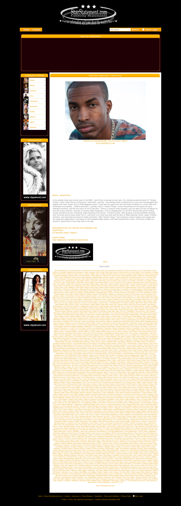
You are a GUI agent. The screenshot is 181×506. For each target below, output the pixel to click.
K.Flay (89, 457)
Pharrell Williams (138, 413)
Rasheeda (147, 292)
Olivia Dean (115, 480)
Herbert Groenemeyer (117, 384)
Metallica (111, 399)
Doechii (111, 479)
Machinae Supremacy (136, 279)
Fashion (33, 91)
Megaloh (80, 326)
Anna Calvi (153, 352)
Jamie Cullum (143, 331)
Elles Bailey (66, 414)
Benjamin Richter (110, 418)
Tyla (70, 475)
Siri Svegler (131, 330)
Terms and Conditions (111, 496)
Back (105, 262)
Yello (142, 465)
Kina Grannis (137, 350)
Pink (69, 419)
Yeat (113, 482)
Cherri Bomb (150, 308)
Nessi (103, 342)
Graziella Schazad (149, 367)
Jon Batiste (92, 472)
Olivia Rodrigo (114, 475)
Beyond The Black (61, 369)
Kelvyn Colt (117, 425)
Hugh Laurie (110, 331)
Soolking (145, 463)
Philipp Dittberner (123, 418)
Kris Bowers (150, 342)
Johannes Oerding (91, 394)
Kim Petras (132, 474)
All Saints (125, 389)
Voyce (150, 438)
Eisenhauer (78, 353)
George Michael (116, 460)
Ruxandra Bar (115, 289)
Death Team (121, 370)
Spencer (56, 360)
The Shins (133, 418)
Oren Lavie (81, 428)
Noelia (67, 297)
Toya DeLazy (71, 318)
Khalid (154, 416)
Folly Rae (98, 435)
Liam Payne (128, 460)
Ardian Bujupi (83, 291)
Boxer (113, 370)
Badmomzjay (153, 463)
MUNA (98, 453)
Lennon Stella (113, 463)
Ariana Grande (92, 384)
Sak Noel (104, 284)
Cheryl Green (117, 377)
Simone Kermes (150, 282)
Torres (111, 372)
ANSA (118, 353)
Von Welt (57, 404)
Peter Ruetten (125, 284)
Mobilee (87, 297)
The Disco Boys (139, 296)
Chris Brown (152, 418)
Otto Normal (78, 345)
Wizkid (119, 416)
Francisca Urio (59, 281)
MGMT (126, 423)
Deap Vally (111, 311)
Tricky (140, 323)
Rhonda (74, 365)
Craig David (121, 426)
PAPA (112, 335)
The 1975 (153, 387)
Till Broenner (121, 362)
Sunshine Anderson (74, 279)
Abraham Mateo (69, 426)
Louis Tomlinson (58, 418)
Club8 (115, 330)
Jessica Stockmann (122, 277)
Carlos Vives (82, 325)
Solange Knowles (74, 401)
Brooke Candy (96, 396)
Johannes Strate (58, 296)
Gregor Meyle (113, 352)
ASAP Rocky (57, 445)
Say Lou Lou (126, 335)
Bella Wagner (137, 316)
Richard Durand (60, 311)
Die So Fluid (137, 338)
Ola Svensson (140, 311)
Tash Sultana (105, 440)
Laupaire (99, 377)
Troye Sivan (128, 380)
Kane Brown (87, 452)
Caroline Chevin (145, 314)
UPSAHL (64, 448)
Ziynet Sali (141, 287)
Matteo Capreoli (59, 380)
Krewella (56, 328)
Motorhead (56, 345)
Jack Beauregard (136, 289)
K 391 (118, 435)
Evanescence (118, 423)
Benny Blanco (148, 455)
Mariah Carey (149, 425)
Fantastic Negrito (85, 433)
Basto (102, 287)
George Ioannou (94, 350)
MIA (107, 397)
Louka (143, 404)
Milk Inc (129, 296)
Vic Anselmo (61, 284)
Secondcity (69, 353)
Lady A (111, 325)
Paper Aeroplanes (125, 340)
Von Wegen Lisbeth (93, 450)
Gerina (137, 294)
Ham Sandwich (81, 348)
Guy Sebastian (83, 423)
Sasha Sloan (135, 445)
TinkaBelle (130, 311)
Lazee (143, 294)
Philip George (73, 369)
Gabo (156, 274)
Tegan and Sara (75, 391)
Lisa (54, 479)
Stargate (117, 408)
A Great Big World (100, 353)
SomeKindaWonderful (134, 367)
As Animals (104, 357)
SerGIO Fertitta (137, 362)
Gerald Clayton (83, 331)
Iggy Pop (82, 457)
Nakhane (76, 431)
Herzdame (101, 343)
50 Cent (135, 469)
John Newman (149, 345)
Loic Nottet (84, 375)
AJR (77, 418)
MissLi (88, 281)
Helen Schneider (105, 380)
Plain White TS (118, 291)
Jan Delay (99, 470)
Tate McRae (91, 475)
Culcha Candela (124, 414)
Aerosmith (142, 469)
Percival (153, 333)
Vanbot (128, 328)
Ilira (113, 440)
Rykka (130, 318)
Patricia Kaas (104, 335)
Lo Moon (144, 421)
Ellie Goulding (91, 372)
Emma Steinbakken (124, 457)
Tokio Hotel (118, 406)
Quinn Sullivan (68, 409)
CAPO (122, 480)
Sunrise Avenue (74, 270)
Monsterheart (138, 365)
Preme (132, 435)
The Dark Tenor (107, 350)
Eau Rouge (77, 352)
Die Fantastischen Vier (70, 425)
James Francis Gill (142, 360)
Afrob (104, 403)
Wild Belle (56, 319)
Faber (111, 408)
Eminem (142, 426)
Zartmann (104, 479)
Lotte (88, 408)
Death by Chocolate (99, 311)
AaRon (65, 391)
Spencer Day (115, 275)
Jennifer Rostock (74, 396)
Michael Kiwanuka (70, 455)
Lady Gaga (119, 399)
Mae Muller (73, 462)
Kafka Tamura (105, 370)
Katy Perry (62, 384)
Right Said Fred (151, 296)
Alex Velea (85, 279)
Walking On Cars (114, 452)
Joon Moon (88, 419)
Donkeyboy (97, 299)
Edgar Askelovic (74, 303)
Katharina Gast (80, 286)
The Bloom (83, 406)
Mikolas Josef (71, 443)
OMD (77, 421)
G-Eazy (153, 357)
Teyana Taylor (113, 467)
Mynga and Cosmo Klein (62, 365)
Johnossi (64, 328)
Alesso (139, 374)
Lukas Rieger (62, 399)
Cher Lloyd (86, 458)
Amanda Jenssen (83, 318)
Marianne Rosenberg (75, 272)
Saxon (69, 431)
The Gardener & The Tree (69, 416)
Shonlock (94, 281)
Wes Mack (69, 333)
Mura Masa (107, 455)
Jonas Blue (84, 389)
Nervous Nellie (85, 360)
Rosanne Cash (136, 467)
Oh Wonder (76, 460)
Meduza (78, 458)
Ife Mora (116, 333)
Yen (112, 313)
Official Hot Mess (136, 301)
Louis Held (88, 455)
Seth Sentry (67, 379)
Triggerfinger (85, 306)
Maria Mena (114, 465)
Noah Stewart (103, 306)
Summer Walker (150, 457)
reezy (104, 474)
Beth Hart (108, 308)
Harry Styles (63, 411)
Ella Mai (105, 467)
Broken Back (136, 447)
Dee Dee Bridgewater (98, 360)
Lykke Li (91, 435)
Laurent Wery (103, 303)
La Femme (128, 338)
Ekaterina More (151, 275)
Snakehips (152, 431)
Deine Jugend (69, 292)
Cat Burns (80, 479)
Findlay (150, 384)
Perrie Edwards (77, 477)
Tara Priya (102, 281)
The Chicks (149, 465)
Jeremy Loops (147, 467)
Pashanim (107, 477)
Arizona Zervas (58, 463)
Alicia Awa (61, 470)
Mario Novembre (70, 428)
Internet (33, 127)
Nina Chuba (135, 472)
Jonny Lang (97, 419)
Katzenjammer (58, 306)
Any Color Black (104, 313)
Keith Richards (131, 384)
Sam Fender (137, 455)
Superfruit (57, 414)
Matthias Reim (59, 408)
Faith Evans (123, 374)
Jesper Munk (103, 325)
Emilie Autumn (93, 325)
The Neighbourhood (117, 428)
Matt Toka (139, 303)
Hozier (66, 362)
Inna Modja (79, 292)
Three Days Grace (85, 425)
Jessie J (99, 323)
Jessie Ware (83, 308)
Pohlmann (56, 406)
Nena (56, 318)
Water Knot (136, 335)
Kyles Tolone (95, 408)
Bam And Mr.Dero (67, 360)
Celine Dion (153, 435)
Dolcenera (56, 313)
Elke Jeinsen (113, 272)
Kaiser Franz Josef (86, 413)
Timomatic (124, 303)
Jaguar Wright (151, 287)
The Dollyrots (127, 316)
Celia (138, 297)
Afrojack (94, 297)
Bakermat (154, 452)
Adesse (80, 438)
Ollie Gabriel (90, 391)
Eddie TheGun (95, 318)
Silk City (105, 441)
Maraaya (93, 362)
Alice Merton (118, 436)
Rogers (132, 419)
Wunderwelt (152, 414)
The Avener (75, 364)
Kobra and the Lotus (126, 309)
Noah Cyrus (143, 409)
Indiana (73, 350)
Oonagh (68, 342)
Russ (91, 414)
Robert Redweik (151, 372)
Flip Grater (122, 348)
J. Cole (128, 480)
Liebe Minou (153, 284)
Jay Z (55, 470)
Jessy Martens (78, 419)
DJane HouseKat (123, 301)
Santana (146, 350)
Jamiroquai (111, 404)
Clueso (150, 462)
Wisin (110, 425)
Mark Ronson (97, 445)
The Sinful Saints (120, 372)
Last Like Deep (58, 323)
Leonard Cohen (141, 423)
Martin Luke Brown (111, 374)
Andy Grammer (141, 286)
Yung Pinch (126, 447)
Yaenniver (64, 472)
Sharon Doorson (127, 308)
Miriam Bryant (63, 308)
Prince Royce (72, 433)
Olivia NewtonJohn (149, 289)
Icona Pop (114, 314)
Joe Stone (122, 379)
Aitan (96, 287)
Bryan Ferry (105, 309)
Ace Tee (149, 419)
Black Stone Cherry (130, 387)
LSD (116, 440)
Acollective (92, 365)
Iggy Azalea (152, 316)
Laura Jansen (150, 279)
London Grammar (122, 331)
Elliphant (122, 328)
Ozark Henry (95, 342)
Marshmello (109, 436)
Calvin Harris (101, 369)
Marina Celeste (142, 284)
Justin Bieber (75, 380)
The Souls (133, 389)
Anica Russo (69, 463)
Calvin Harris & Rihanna (107, 394)
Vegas (86, 362)
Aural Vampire (91, 286)
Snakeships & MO (133, 404)
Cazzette (155, 364)
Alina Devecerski (149, 313)
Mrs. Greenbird (110, 362)
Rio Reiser (56, 472)
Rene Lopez (122, 281)
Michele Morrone (114, 469)
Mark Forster (58, 391)
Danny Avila (152, 443)
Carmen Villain (149, 323)
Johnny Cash (124, 450)
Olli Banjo (88, 411)
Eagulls (80, 394)
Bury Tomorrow (140, 433)
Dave (98, 404)
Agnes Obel (124, 333)
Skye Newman (151, 480)
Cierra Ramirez (150, 309)
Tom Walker (93, 421)
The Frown (152, 326)
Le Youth (71, 328)
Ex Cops (75, 367)
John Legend (128, 401)
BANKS (145, 338)
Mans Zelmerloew (95, 375)
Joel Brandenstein (119, 409)
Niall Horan (112, 457)
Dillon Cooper (66, 367)
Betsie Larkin (89, 287)
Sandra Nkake (75, 316)
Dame (155, 347)
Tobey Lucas (57, 379)
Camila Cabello (108, 411)
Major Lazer (97, 403)
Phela (137, 375)
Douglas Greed (110, 347)
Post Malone (58, 436)
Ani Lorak (61, 282)
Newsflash (98, 496)
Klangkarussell (134, 355)
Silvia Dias (80, 282)
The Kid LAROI (125, 472)
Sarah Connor (113, 375)
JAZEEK (67, 480)
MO (81, 340)
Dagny (155, 460)
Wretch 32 (100, 362)
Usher (73, 397)
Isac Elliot (121, 336)
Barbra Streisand (83, 443)
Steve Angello (94, 357)
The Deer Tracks (80, 321)
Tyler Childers (153, 453)
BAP (142, 357)
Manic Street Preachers (124, 430)
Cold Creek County (58, 377)
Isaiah (93, 443)
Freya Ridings (58, 455)
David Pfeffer (152, 365)
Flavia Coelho (64, 316)
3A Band (129, 342)
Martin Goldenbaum (71, 358)
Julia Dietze (80, 281)
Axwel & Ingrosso (86, 392)
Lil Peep (99, 443)
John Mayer (79, 409)
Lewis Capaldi (147, 460)
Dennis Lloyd (71, 450)
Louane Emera (118, 380)
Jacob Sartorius (127, 425)
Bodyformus (79, 463)
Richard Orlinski (104, 319)
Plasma (136, 352)
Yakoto (133, 284)
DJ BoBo (135, 391)
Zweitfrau (86, 284)
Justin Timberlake (108, 392)
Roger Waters (119, 411)
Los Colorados (103, 296)
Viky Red (69, 301)
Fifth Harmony (146, 397)
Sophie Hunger (97, 345)
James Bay (85, 380)
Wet (85, 438)
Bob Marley (64, 462)
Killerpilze (141, 389)
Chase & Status (103, 384)
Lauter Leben (100, 316)
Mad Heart (111, 326)
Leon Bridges (106, 433)
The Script (117, 419)
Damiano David (85, 480)
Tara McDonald (139, 299)
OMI (145, 365)
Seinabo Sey (97, 386)
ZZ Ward (144, 326)
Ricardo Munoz (97, 289)
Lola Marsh (110, 458)
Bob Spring (107, 377)
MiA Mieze (131, 374)
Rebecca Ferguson (90, 399)
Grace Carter (70, 418)
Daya (138, 397)
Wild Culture (133, 443)
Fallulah (135, 340)
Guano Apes (57, 286)
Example (123, 350)
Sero (73, 436)
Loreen (128, 306)
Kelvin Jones (138, 380)
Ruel (145, 431)
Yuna (89, 303)
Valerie (62, 294)
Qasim (136, 333)
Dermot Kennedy (126, 455)
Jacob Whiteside (58, 397)
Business (33, 106)
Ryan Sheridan (120, 325)
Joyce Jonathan (60, 279)
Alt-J (144, 316)
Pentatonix (87, 345)
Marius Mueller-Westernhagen (63, 458)
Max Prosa (154, 406)
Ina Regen (134, 441)
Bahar (104, 326)
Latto (125, 474)
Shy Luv (103, 404)
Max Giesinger (147, 347)
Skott (90, 430)
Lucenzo (87, 274)
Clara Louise (58, 428)
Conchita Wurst (96, 364)
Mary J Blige (136, 382)
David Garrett (148, 380)
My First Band (123, 352)
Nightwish (82, 372)
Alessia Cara (94, 389)
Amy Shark (125, 435)
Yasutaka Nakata (89, 404)
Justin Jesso (92, 438)
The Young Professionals (80, 309)
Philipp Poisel (73, 399)
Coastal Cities (131, 319)
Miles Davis (144, 450)
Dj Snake (124, 469)
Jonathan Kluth (111, 342)
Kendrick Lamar (120, 386)
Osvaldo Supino (112, 379)
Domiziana (56, 474)
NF (130, 469)
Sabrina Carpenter (79, 475)
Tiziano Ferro (85, 460)
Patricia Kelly (110, 462)
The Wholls (84, 430)
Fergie (151, 394)
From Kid (100, 365)
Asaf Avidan (74, 308)
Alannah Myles (94, 291)
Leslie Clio (116, 308)
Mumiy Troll (81, 382)
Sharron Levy (148, 362)
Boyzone (101, 336)
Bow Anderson (124, 465)
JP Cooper (120, 462)
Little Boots (151, 304)
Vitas (97, 272)
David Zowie (153, 377)
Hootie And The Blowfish (144, 458)
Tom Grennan (98, 418)
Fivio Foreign (113, 472)
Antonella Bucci (124, 272)
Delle (67, 392)
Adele (62, 392)
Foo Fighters (97, 411)
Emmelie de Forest (109, 323)
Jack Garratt (66, 386)
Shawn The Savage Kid (114, 338)
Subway (129, 282)
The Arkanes (108, 345)
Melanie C (70, 404)
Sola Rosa (66, 289)
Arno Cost (73, 297)
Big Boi (121, 413)
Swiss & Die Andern (92, 367)
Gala (133, 336)
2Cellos (61, 440)
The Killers (137, 463)
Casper (96, 414)
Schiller (146, 386)
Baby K (109, 321)
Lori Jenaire (131, 281)
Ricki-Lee (153, 348)
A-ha (72, 474)
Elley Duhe (91, 441)
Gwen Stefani (142, 384)
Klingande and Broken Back (69, 441)
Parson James (99, 430)
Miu (90, 311)
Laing (120, 358)
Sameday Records (147, 408)
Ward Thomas (125, 445)
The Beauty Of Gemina (132, 394)
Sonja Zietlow (70, 282)
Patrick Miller (95, 304)
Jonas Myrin (57, 321)
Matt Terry (62, 431)
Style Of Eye (88, 340)
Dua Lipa (139, 440)
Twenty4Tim (118, 474)
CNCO (140, 431)
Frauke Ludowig (88, 272)
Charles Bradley (110, 336)
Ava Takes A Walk (102, 282)
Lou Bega (148, 281)
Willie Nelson (119, 431)
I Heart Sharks (143, 343)
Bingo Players (132, 348)
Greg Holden (71, 377)
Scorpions (128, 291)
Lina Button (125, 289)
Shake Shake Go (58, 372)
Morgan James (103, 372)
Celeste (61, 460)
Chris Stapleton (87, 467)
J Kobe (128, 347)
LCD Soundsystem (60, 419)
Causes (63, 443)
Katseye (60, 480)
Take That (82, 384)
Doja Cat (91, 347)
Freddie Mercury (72, 457)
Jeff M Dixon (93, 313)
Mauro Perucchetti (150, 303)
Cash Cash (153, 343)
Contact (67, 496)
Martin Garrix (121, 404)
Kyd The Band (145, 452)
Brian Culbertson (138, 275)
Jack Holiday (59, 304)
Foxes (130, 350)
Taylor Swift (123, 375)
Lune (85, 477)
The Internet (117, 438)
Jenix (61, 340)
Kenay (147, 406)
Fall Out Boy (89, 387)
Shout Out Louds (132, 426)
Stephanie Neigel (70, 326)
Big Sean (78, 404)
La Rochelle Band (128, 353)
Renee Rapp (129, 475)
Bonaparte (75, 289)
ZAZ (71, 321)
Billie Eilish (115, 450)
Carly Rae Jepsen (89, 379)
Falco (60, 409)
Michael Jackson (60, 423)
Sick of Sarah (112, 281)
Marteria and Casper (105, 438)
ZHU (75, 357)
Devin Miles (147, 270)
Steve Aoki (142, 443)
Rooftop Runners (66, 343)
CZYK (112, 453)
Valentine (57, 367)
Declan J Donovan (145, 441)
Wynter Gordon (91, 296)
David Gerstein (138, 274)
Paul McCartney (101, 469)
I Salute (151, 430)
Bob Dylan (153, 450)
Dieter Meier (136, 347)
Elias (80, 462)
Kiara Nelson (127, 463)
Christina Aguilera (63, 435)
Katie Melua (102, 401)
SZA (145, 414)
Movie (32, 85)
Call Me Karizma (76, 445)
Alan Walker (75, 392)
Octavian (66, 445)
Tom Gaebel (105, 358)
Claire (93, 323)
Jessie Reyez (141, 462)
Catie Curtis (64, 287)
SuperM (105, 457)
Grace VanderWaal (82, 426)
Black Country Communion (141, 416)
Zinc (131, 352)
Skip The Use (120, 311)
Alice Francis (69, 304)
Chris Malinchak (70, 355)
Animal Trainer (111, 343)
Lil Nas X (66, 453)
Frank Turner (133, 453)
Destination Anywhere (122, 313)
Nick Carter (78, 274)
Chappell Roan (129, 479)
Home (40, 496)
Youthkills (66, 321)
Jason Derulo (83, 469)
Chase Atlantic (146, 445)
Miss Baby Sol (58, 292)
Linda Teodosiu (113, 284)
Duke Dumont (112, 348)
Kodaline (68, 323)
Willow (155, 470)
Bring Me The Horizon (127, 440)
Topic (64, 389)
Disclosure (134, 377)
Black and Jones (137, 313)
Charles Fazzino (92, 294)
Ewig (74, 382)
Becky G (131, 433)
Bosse (71, 448)
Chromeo (140, 281)
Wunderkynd (81, 374)
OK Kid (114, 433)
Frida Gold (104, 272)
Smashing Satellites (110, 364)
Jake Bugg (65, 313)
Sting (64, 401)
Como (123, 319)
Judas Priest (111, 426)
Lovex (122, 299)
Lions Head (144, 377)
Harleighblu (108, 333)
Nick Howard (150, 311)
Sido (67, 380)
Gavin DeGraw (100, 397)
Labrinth (118, 453)
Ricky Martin (102, 399)
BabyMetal (92, 477)
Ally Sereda (83, 311)
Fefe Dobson (68, 336)
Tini (76, 469)
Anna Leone (96, 433)
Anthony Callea (66, 319)
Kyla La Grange (114, 357)
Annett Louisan (136, 270)
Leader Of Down (91, 448)
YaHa (132, 294)
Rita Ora (124, 452)
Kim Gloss (101, 297)
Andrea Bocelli (72, 384)
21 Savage (110, 431)
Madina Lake (124, 286)
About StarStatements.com (105, 486)
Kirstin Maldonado (68, 413)
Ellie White (102, 294)
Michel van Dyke (88, 352)
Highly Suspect (138, 406)
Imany (56, 287)
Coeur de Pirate (148, 374)
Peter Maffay (127, 406)
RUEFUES (136, 357)
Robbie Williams (129, 399)
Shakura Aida (73, 275)
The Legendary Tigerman (136, 372)
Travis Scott (69, 440)
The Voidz (106, 428)
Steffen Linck (57, 352)
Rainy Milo (83, 313)
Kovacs (135, 358)
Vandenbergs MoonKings (81, 342)
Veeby (55, 335)
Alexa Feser (108, 365)
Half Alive (100, 447)
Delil (57, 441)
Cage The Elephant (122, 448)
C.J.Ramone (128, 365)
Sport (32, 122)
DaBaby (56, 465)
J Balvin (68, 460)
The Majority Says (121, 355)
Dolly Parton (106, 450)
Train (77, 413)
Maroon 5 (110, 401)
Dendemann (109, 448)
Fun (123, 306)
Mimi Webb (83, 472)
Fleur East (117, 389)
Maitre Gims (130, 428)
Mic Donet (94, 306)
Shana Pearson (147, 382)
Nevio (112, 279)
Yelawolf (118, 382)
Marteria (153, 340)
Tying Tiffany (131, 292)
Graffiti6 (154, 306)
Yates (120, 387)
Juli (119, 360)
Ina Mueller (62, 272)
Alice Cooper (111, 360)
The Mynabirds (114, 303)
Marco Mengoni (144, 318)
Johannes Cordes (123, 294)
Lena (74, 423)
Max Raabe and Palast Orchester (129, 364)
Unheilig (153, 360)
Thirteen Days (77, 379)
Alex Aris (137, 430)
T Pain (113, 416)
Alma (125, 403)
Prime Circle (144, 328)
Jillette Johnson (59, 331)
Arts (31, 96)
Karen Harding (67, 370)
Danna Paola (104, 465)
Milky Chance (141, 330)
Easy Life (56, 462)
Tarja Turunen (58, 291)
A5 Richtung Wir (135, 277)
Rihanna (153, 375)
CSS (119, 323)
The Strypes (96, 326)
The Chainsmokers (106, 389)
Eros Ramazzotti (108, 382)
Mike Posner (85, 396)
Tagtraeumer (61, 374)
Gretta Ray (135, 408)
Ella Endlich (60, 353)
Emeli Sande (123, 314)
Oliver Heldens (83, 357)
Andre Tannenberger (84, 277)
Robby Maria (144, 358)
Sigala (64, 404)
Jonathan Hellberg (77, 447)
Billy (83, 391)
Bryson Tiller (115, 421)
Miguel (92, 426)
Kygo (69, 389)
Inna (144, 277)
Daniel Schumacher (123, 326)
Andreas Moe (71, 374)
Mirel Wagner (127, 358)
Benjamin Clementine (129, 323)
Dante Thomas (102, 286)
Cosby (147, 357)
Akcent (80, 297)
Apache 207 (73, 465)
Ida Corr (149, 299)
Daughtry (67, 436)
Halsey (93, 458)
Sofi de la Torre (82, 350)
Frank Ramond (68, 286)
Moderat (118, 391)
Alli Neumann (148, 474)
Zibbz (75, 319)
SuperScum (91, 374)
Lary (80, 358)
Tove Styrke (145, 375)
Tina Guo (137, 438)
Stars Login (139, 496)
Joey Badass (126, 408)
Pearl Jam (64, 465)
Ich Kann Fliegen (76, 299)
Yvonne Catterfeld (65, 335)
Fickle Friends (112, 403)
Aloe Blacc (66, 338)
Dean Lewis (81, 450)
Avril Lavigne (113, 441)
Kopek (76, 360)
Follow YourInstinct (87, 316)
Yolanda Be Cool (147, 297)
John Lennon (135, 465)
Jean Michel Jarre (94, 440)
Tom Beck (126, 270)
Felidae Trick (67, 352)
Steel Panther (132, 343)
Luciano (110, 474)
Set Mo (103, 387)
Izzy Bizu (90, 397)
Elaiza (140, 345)
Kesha (82, 414)
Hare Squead (97, 416)
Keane (95, 455)
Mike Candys (148, 301)
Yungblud (116, 455)
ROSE (145, 477)
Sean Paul (62, 457)
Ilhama (106, 289)
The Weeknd (94, 380)
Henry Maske (89, 282)
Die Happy (121, 342)
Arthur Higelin (139, 309)
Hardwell (93, 369)
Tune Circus (114, 367)
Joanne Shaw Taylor (100, 452)
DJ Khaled (68, 408)
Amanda (70, 406)
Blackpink (57, 467)
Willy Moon (129, 299)
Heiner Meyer (135, 272)
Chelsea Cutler (88, 462)
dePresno (154, 413)
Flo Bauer (74, 338)
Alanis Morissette (67, 452)
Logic (130, 452)
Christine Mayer (84, 275)
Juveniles (130, 325)
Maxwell (125, 443)
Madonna (100, 374)
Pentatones (95, 370)
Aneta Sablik (102, 348)
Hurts (79, 377)
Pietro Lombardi (130, 462)
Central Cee (65, 474)
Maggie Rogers (110, 447)
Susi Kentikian (110, 430)
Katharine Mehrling (60, 275)
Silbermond (63, 396)
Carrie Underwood (59, 450)
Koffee (119, 447)
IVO (124, 343)
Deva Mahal (101, 431)
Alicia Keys (97, 392)
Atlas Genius (151, 330)
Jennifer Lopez (141, 396)
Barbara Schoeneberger (79, 435)
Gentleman (137, 460)
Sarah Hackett (65, 309)
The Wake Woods (152, 426)
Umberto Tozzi (120, 282)
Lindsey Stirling (138, 370)
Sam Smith (111, 353)
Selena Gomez (66, 382)
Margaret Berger (151, 321)
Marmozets (121, 347)
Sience (32, 117)
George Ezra (145, 335)
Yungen (69, 423)
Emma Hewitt (141, 304)
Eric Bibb (136, 342)
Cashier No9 (151, 277)
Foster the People (141, 353)
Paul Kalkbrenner (131, 431)
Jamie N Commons (76, 362)
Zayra (111, 292)
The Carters (67, 438)
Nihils (133, 360)
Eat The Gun (99, 347)
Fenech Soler (126, 357)
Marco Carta (122, 297)
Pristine (109, 387)
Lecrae (60, 426)
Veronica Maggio (106, 291)
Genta (74, 277)
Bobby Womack (115, 306)
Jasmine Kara (122, 304)
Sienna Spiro (92, 482)
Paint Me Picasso (100, 340)
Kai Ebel (119, 270)
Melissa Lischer (143, 348)
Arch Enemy (141, 419)
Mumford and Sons (138, 480)
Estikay (155, 403)
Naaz (138, 411)
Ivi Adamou (111, 294)
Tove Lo (116, 350)
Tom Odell (73, 394)
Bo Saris (60, 347)
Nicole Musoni (101, 321)
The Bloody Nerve (81, 336)
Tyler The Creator (129, 477)
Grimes (113, 318)
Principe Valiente (120, 292)
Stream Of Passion (121, 279)
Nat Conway (97, 425)
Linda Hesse (90, 314)
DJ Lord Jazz (63, 303)
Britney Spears (64, 394)
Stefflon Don (75, 403)
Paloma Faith (59, 342)
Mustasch (92, 431)
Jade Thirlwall (116, 477)
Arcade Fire (114, 413)
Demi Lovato (126, 382)
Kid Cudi (92, 469)
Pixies (120, 343)
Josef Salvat (82, 365)
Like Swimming (84, 338)
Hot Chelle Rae (140, 325)
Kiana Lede (101, 458)
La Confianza (104, 367)
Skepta (147, 475)
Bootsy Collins (125, 421)
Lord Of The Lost (63, 299)
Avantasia (133, 448)
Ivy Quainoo (73, 330)
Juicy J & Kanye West (144, 399)
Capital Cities (95, 330)
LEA (125, 436)
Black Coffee (126, 391)
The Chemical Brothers (142, 401)
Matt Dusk (106, 275)
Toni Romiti (87, 445)
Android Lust (150, 294)
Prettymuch (84, 421)
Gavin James (93, 423)
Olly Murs (62, 318)
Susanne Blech (112, 340)
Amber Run (144, 352)
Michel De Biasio (101, 352)
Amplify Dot (117, 321)
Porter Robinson (83, 355)
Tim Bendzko (70, 296)
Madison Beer (96, 480)
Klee (54, 284)
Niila (137, 379)
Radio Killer (105, 304)
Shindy (125, 453)
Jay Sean (106, 416)
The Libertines (77, 386)
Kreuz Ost (152, 331)
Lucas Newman (101, 391)
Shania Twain (87, 474)
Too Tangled (141, 319)
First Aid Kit (136, 421)
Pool (54, 374)
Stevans (154, 379)
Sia (85, 397)
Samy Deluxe (80, 296)
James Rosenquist (71, 291)
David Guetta (143, 340)
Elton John (80, 387)
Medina (62, 301)
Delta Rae (126, 377)
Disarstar (78, 474)
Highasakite (57, 350)
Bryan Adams (145, 379)
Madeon (129, 370)
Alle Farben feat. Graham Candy (75, 347)
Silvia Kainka (61, 274)
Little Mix (111, 391)
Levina (63, 406)
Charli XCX (144, 355)
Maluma (64, 433)
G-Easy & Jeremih (128, 396)
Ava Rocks (94, 279)
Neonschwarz (144, 369)
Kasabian (104, 408)
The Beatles (96, 457)
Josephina (135, 328)
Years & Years (84, 369)
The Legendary (86, 403)
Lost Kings (109, 423)
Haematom (152, 423)
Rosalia (140, 474)
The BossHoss (111, 301)
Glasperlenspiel (102, 292)
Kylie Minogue (74, 430)
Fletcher (81, 455)
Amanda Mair (87, 301)
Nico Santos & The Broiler (93, 409)
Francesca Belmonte (72, 375)
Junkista (118, 335)
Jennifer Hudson (132, 409)
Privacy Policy (126, 496)
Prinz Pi (56, 416)
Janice (102, 423)
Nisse (115, 387)
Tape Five (132, 304)
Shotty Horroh (124, 441)
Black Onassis (59, 333)
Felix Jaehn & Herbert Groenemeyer (128, 392)
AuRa (105, 425)
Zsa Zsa (139, 477)
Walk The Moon (68, 421)
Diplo (60, 453)
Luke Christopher (146, 403)
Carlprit (127, 336)
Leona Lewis (131, 386)
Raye (122, 475)
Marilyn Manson (129, 458)
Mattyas (72, 287)
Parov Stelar (114, 296)
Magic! (99, 441)
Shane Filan (122, 330)
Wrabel (128, 413)
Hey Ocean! (92, 336)
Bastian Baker (134, 314)
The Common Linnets (93, 382)
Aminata (131, 375)
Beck (80, 399)
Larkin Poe (57, 389)
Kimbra (103, 274)
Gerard (55, 308)
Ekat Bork (153, 350)
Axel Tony (113, 304)
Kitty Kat (70, 274)
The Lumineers (107, 396)
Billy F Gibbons (71, 470)
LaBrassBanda (134, 403)
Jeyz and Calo (128, 438)
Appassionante (131, 287)
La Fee (111, 282)
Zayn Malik (75, 389)
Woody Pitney (88, 353)
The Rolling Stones (88, 377)
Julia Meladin (66, 477)
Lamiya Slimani (147, 392)
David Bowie (134, 450)
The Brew (93, 338)
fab (97, 426)
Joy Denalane (146, 272)
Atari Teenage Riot (63, 364)
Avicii (77, 304)
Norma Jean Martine (117, 397)
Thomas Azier (116, 316)
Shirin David (145, 472)
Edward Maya (97, 277)
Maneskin (148, 470)
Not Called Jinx (96, 275)
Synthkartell (71, 348)
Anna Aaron (93, 343)
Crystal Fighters (83, 330)
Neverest (79, 284)
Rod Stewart (87, 386)
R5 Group (101, 338)
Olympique (128, 369)
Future (83, 408)
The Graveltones (151, 336)
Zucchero (144, 394)
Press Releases (87, 496)
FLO (121, 482)
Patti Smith (56, 452)
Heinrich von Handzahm (95, 328)
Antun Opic (87, 333)
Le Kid (135, 318)
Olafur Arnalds (122, 318)
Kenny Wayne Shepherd (109, 414)
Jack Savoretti (93, 319)
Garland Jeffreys (71, 331)
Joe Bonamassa (67, 357)
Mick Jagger (82, 470)
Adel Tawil (105, 453)
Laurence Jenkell (113, 299)
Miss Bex (153, 358)
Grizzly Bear (142, 418)
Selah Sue (70, 284)
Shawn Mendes (108, 386)
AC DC (147, 413)
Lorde (74, 323)
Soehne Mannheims (103, 314)
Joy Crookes (74, 472)
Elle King (76, 408)
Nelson (114, 328)
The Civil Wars (80, 328)
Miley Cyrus (79, 411)
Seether (114, 358)
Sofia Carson (139, 475)
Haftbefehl (106, 480)
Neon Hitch (114, 309)
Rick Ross (125, 419)
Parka (143, 342)
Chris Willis (79, 287)
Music (32, 80)
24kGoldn (91, 470)
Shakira (71, 411)
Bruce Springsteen (88, 453)
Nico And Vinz (58, 362)
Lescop (92, 331)
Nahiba (131, 303)
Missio (55, 453)
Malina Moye (95, 284)
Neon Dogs (105, 318)
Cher (131, 333)
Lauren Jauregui (90, 447)
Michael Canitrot (72, 311)
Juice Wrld (118, 458)
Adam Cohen (125, 360)
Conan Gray (143, 453)
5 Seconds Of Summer (68, 387)
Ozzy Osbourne (90, 463)
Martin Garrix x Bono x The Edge (132, 470)
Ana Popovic (135, 326)
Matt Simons (146, 364)
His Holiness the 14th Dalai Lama (92, 270)
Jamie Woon (152, 286)
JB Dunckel (139, 428)
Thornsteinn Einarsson (88, 401)
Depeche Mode (151, 404)
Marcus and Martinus (150, 440)
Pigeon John (95, 274)
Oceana (102, 301)
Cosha (74, 438)
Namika (102, 379)
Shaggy (135, 452)
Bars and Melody (150, 448)
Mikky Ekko (57, 338)
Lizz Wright (131, 379)
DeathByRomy (100, 462)
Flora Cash (117, 443)
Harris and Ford (58, 297)
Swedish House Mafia (96, 308)
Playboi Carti (146, 479)
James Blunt (100, 331)
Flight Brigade (152, 396)
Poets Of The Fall (64, 403)
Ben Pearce (78, 333)
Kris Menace (74, 313)
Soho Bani (60, 479)
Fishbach (144, 430)
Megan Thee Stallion (66, 469)
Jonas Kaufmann (81, 440)
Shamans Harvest (85, 416)
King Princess (107, 443)
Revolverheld (138, 425)
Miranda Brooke (85, 289)
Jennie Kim (152, 477)
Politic (32, 112)
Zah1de (138, 479)
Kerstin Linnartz (109, 277)
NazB (129, 362)
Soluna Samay (111, 297)
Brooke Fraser (113, 286)
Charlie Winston (113, 369)
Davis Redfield (138, 291)
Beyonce (120, 394)
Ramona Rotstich (69, 314)
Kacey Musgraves (104, 482)
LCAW (76, 406)
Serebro (95, 303)
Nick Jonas (75, 414)
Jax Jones (97, 467)
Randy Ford (121, 287)
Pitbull (68, 397)
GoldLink (84, 441)
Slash (56, 277)
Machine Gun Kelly (91, 465)
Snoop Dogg (122, 433)
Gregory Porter (106, 330)
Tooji (104, 299)
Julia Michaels (125, 467)
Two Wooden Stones (80, 343)
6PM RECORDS (102, 475)
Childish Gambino (142, 435)
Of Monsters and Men (71, 306)
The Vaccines (90, 428)
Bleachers (56, 433)
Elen (100, 455)
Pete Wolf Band (104, 421)
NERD (133, 423)
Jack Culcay (149, 274)
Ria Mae (102, 426)
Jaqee (108, 316)
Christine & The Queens (82, 370)
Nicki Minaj (150, 433)
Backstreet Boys (109, 435)
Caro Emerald (95, 309)
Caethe (132, 286)
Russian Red (58, 358)
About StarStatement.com (53, 496)
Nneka (81, 367)
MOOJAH (67, 277)
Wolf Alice (75, 480)
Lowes (144, 438)
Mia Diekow (81, 314)
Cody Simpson (77, 335)
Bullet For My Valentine (112, 470)
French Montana (137, 414)
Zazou (96, 301)
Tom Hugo (69, 294)
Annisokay (117, 396)
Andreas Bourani (150, 291)
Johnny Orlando (102, 463)
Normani (101, 448)
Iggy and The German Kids (99, 355)
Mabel (156, 462)
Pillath (120, 403)
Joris (130, 436)
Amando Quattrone (120, 345)
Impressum (75, 496)
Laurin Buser (132, 345)
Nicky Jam (84, 431)
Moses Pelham (107, 419)
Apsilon (99, 477)
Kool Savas (96, 479)
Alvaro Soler (63, 475)
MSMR (153, 318)
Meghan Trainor (145, 391)
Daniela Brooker (89, 292)
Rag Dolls (107, 328)
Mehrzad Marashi (59, 348)
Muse (61, 336)
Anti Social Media (71, 372)
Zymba (88, 479)
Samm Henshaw (98, 436)
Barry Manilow (127, 275)
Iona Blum (135, 306)
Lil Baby (81, 465)
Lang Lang (77, 467)
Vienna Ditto (140, 336)
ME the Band (140, 321)
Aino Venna (115, 319)
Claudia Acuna (70, 281)
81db (61, 277)
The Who (107, 460)
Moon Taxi (57, 425)
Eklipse (61, 325)
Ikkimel (67, 479)
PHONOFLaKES (128, 321)
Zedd (117, 445)
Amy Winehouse (152, 469)
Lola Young (119, 479)
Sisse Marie (78, 301)
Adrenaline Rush (94, 358)
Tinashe (65, 430)
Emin (121, 369)
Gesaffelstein (144, 333)
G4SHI (99, 428)
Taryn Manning (139, 308)
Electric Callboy (102, 472)
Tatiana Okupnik (79, 294)
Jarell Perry (64, 330)
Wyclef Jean (118, 365)
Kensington (91, 321)
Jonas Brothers (76, 453)
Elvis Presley (126, 416)
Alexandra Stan (138, 282)
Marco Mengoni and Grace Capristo (100, 406)
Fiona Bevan (92, 348)
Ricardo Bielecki (67, 345)
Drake (97, 387)
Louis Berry (119, 401)
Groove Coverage (126, 274)
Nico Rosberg (110, 270)
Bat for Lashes (145, 306)
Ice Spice (154, 472)
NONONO (87, 326)
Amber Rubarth (110, 287)
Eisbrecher (131, 297)
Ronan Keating (143, 387)
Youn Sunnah (103, 279)
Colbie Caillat (85, 364)
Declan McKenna (86, 418)
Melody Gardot (67, 467)
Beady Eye (78, 452)
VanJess (88, 436)
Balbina (144, 411)
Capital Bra (80, 436)
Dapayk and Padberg (91, 335)
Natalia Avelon (130, 411)
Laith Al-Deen (130, 397)
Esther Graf (97, 474)
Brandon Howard (112, 274)
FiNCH (74, 479)
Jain (87, 414)
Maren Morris (146, 447)
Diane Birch (58, 289)
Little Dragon (107, 409)
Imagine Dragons (151, 370)
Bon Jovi (79, 397)
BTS (117, 482)
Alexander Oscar (138, 457)
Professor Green (108, 445)
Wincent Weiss (79, 448)
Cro (155, 465)
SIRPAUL (149, 325)
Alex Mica (122, 296)
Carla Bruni (152, 421)
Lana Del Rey (84, 304)
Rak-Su (140, 448)
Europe (135, 369)
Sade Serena (82, 319)
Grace (85, 358)
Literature (34, 101)
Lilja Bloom (66, 350)
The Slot (140, 292)
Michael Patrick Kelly (102, 413)
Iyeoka (111, 355)
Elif (121, 463)
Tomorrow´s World (83, 323)
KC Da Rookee (97, 333)
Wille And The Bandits (71, 340)
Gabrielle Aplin (152, 319)
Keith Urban (133, 331)
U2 (98, 379)
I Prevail (123, 367)
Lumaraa (140, 386)
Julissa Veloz (87, 299)
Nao (59, 438)
